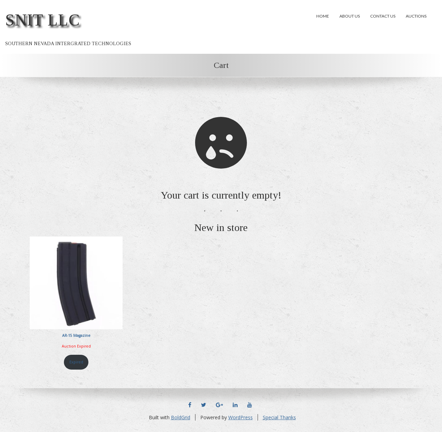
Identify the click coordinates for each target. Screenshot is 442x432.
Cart (221, 65)
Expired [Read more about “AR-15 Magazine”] (76, 362)
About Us (349, 16)
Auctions (416, 16)
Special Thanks (279, 417)
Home (322, 16)
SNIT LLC (42, 20)
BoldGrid (180, 417)
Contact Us (382, 16)
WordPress (240, 417)
